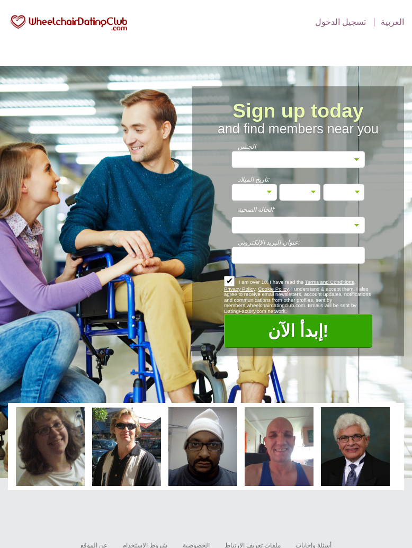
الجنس (247, 146)
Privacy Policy (239, 289)
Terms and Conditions (329, 282)
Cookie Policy (273, 289)
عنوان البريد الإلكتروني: (269, 242)
